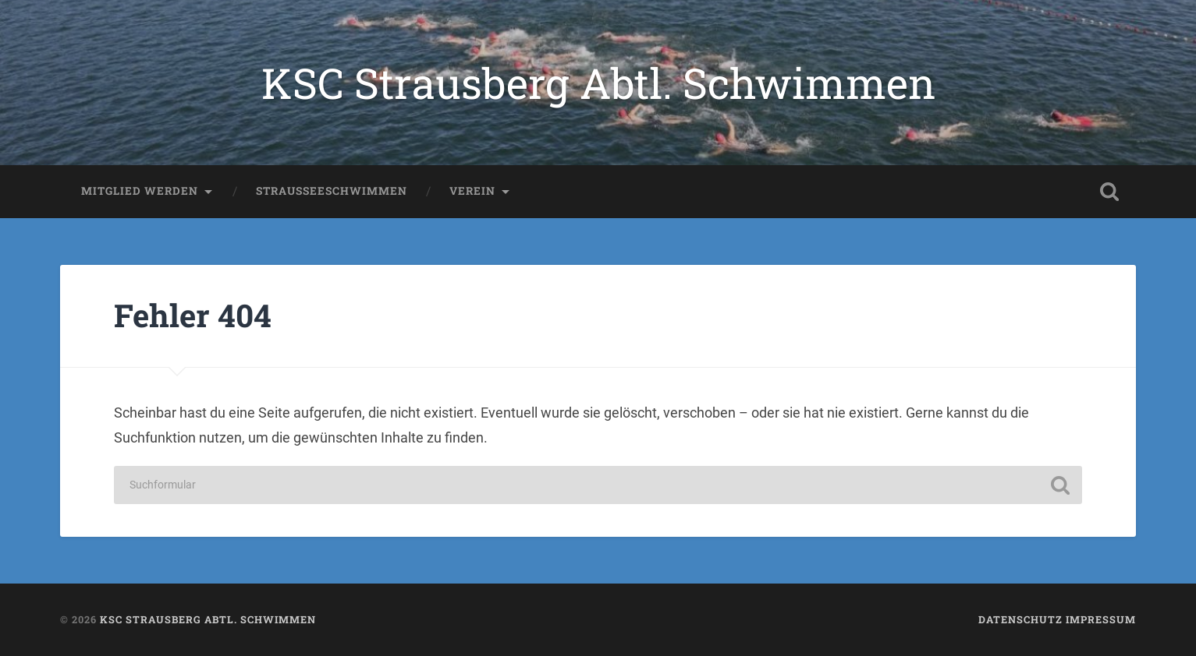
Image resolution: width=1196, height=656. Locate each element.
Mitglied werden (139, 191)
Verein (472, 191)
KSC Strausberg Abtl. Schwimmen (598, 83)
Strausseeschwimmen (331, 191)
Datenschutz (1020, 619)
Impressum (1101, 619)
